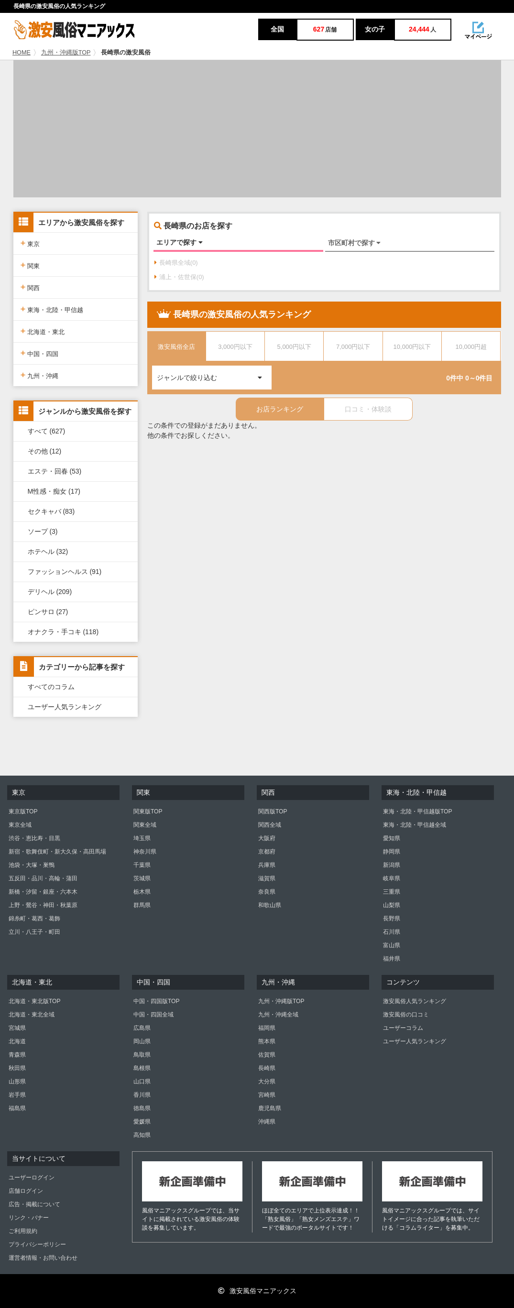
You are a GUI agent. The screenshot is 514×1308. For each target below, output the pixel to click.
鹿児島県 (269, 1108)
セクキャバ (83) (51, 511)
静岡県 (391, 851)
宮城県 (17, 1028)
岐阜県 (391, 878)
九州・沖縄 (40, 375)
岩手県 (17, 1095)
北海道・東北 (43, 331)
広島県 (142, 1028)
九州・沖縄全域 (278, 1014)
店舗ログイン (26, 1191)
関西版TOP (272, 811)
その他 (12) (45, 451)
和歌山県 (269, 905)
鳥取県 (142, 1054)
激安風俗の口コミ (406, 1014)
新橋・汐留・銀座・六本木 (43, 891)
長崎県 (266, 1068)
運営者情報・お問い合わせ (43, 1257)
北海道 (17, 1041)
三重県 (391, 891)
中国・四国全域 (153, 1014)
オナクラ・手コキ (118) (63, 632)
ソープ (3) (43, 531)
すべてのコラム (51, 687)
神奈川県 (144, 851)
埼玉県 (142, 838)
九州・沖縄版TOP (66, 52)
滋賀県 (266, 878)
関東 (30, 265)
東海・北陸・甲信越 (52, 309)
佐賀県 (266, 1054)
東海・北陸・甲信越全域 (414, 825)
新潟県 (391, 865)
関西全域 (269, 825)
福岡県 (266, 1028)
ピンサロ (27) (48, 612)
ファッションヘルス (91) (65, 571)
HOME (21, 52)
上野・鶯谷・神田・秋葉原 (43, 905)
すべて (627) (47, 431)
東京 (30, 243)
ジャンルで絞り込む (214, 373)
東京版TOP (23, 811)
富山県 (391, 945)
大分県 (266, 1081)
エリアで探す (179, 242)
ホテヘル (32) (48, 551)
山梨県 (391, 905)
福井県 (391, 958)
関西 (30, 287)
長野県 (391, 918)
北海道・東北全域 (32, 1014)
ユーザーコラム (403, 1028)
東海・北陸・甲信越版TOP (417, 811)
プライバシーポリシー (37, 1244)
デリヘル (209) (50, 591)
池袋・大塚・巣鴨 (32, 865)
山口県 (142, 1081)
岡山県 (142, 1041)
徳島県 (142, 1108)
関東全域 (144, 825)
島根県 (142, 1068)
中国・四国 (40, 353)
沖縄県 (266, 1121)
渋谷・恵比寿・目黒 (34, 838)
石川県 (391, 932)
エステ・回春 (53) (55, 471)
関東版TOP (147, 811)
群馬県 (142, 905)
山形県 (17, 1081)
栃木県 (142, 891)
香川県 (142, 1095)
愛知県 (391, 838)
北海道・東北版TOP (34, 1001)
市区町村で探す (354, 243)
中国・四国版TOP (156, 1001)
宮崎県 (266, 1095)
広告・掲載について (34, 1204)
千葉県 (142, 865)
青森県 (17, 1054)
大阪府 (266, 838)
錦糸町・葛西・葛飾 (34, 918)
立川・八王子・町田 (34, 932)
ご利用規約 (23, 1231)
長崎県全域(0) (176, 262)
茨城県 (142, 878)
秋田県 (17, 1068)
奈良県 (266, 891)
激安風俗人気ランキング (414, 1001)
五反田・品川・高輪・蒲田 (43, 878)
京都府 (266, 851)
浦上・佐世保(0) (179, 277)
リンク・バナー (29, 1217)
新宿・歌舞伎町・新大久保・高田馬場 (57, 851)
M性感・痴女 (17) (54, 491)
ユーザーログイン (32, 1177)
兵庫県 (266, 865)
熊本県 (266, 1041)
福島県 (17, 1108)
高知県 (142, 1135)
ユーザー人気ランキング (64, 707)
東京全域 (20, 825)
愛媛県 (142, 1121)
